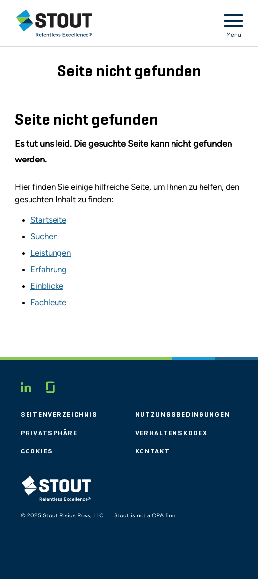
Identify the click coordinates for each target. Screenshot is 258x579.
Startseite (48, 220)
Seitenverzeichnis (59, 414)
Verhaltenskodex (171, 433)
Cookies (37, 451)
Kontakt (152, 451)
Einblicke (46, 285)
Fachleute (48, 302)
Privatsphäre (49, 433)
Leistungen (50, 252)
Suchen (43, 236)
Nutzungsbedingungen (182, 414)
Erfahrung (48, 269)
